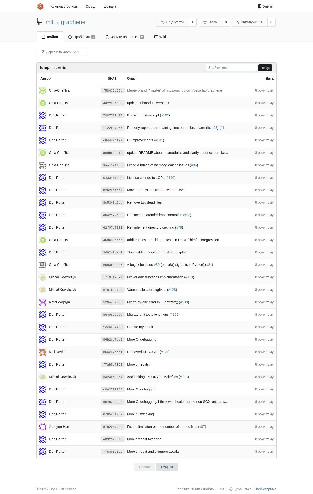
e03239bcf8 (112, 439)
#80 (157, 265)
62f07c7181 (112, 228)
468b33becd (112, 240)
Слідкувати (172, 22)
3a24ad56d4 (112, 377)
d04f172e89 (112, 215)
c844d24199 (112, 140)
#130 (184, 302)
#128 (172, 290)
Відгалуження (250, 22)
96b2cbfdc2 (112, 340)
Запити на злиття (125, 37)
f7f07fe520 (112, 277)
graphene (73, 22)
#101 (224, 128)
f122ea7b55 (112, 128)
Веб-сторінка (266, 489)
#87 (202, 427)
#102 (165, 115)
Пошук (265, 68)
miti (50, 22)
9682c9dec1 (112, 252)
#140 (170, 177)
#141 (159, 140)
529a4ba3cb (112, 302)
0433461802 (112, 178)
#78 (179, 227)
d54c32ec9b (112, 402)
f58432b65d (112, 91)
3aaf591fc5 (112, 165)
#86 (194, 165)
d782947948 (112, 427)
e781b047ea (112, 290)
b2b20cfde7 (112, 190)
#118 (184, 377)
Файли (50, 37)
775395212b (112, 452)
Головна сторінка (63, 6)
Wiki (160, 37)
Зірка (210, 22)
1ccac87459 (112, 327)
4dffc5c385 (112, 103)
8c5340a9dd (112, 203)
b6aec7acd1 (112, 352)
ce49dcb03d (112, 315)
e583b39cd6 (112, 265)
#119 (189, 277)
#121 (164, 352)
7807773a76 (112, 115)
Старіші (167, 467)
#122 (174, 314)
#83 (187, 215)
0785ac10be (112, 414)
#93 (214, 128)
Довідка (110, 6)
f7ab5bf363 (112, 365)
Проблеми (82, 37)
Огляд (90, 6)
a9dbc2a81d (112, 153)
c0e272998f (112, 389)
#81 (209, 265)
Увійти (265, 6)
